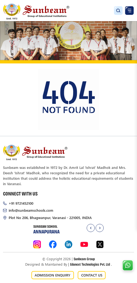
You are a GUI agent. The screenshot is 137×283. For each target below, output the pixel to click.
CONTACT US (91, 275)
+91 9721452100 (21, 203)
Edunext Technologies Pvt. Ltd (90, 264)
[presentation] (91, 228)
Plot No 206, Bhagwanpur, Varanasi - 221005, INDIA (50, 217)
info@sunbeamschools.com (31, 210)
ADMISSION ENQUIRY (52, 275)
